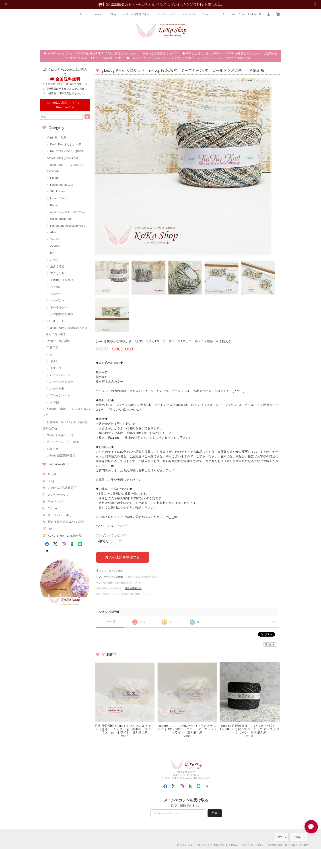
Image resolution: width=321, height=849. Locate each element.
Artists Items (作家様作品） (64, 158)
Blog (113, 14)
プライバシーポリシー (63, 515)
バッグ (54, 259)
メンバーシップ (166, 14)
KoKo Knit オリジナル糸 (65, 144)
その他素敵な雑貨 (61, 314)
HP (222, 14)
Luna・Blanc (58, 198)
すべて (110, 621)
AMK (53, 232)
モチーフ (56, 368)
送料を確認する (133, 588)
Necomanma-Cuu (61, 184)
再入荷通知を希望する (122, 557)
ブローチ (56, 293)
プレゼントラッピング (111, 535)
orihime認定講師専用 (136, 14)
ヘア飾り (56, 287)
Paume (55, 177)
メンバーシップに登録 (111, 577)
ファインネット (60, 395)
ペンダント (57, 300)
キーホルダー (59, 307)
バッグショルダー (61, 381)
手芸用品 (52, 347)
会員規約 (304, 845)
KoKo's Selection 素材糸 (67, 151)
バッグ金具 (57, 388)
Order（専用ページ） (61, 435)
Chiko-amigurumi (61, 218)
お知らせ (52, 448)
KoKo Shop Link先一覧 (246, 14)
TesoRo (55, 239)
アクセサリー (59, 273)
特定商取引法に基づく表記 (66, 521)
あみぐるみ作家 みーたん (67, 212)
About (99, 14)
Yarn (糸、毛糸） (58, 137)
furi (52, 252)
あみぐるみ (57, 266)
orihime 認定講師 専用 (61, 455)
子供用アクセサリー (63, 280)
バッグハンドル (60, 375)
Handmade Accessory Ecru (67, 225)
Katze (54, 205)
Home (84, 14)
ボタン (54, 361)
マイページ (189, 14)
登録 (215, 812)
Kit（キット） (56, 321)
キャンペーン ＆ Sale (63, 442)
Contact (208, 14)
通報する (270, 644)
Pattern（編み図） (59, 340)
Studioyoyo (57, 191)
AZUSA (55, 246)
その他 (54, 402)
